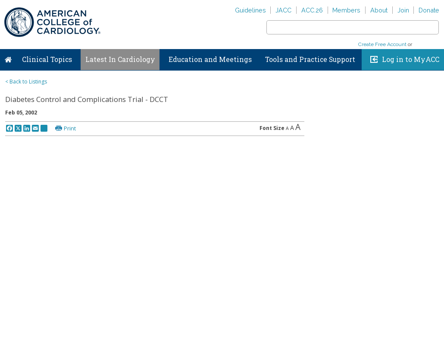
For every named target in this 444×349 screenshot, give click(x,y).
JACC (283, 10)
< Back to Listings (26, 81)
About (379, 10)
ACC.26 (312, 10)
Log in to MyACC (410, 59)
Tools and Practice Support (310, 59)
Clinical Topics (47, 59)
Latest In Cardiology (120, 59)
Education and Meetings (210, 59)
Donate (429, 10)
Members (346, 10)
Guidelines (250, 10)
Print (70, 128)
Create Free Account (382, 44)
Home (8, 58)
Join (403, 10)
